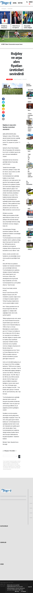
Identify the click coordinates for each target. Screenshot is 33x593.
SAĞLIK (3, 538)
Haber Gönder (18, 507)
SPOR (2, 537)
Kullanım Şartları (19, 503)
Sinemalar (3, 557)
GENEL (15, 3)
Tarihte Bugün (4, 555)
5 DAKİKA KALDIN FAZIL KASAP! (30, 202)
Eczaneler (3, 551)
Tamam (23, 591)
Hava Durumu (4, 546)
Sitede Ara (3, 567)
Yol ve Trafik (4, 548)
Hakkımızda (4, 503)
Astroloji (3, 575)
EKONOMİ (10, 8)
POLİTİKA (3, 535)
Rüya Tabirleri (4, 573)
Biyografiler (4, 571)
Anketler (3, 569)
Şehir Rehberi (4, 560)
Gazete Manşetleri (5, 562)
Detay (17, 591)
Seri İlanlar (3, 558)
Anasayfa (4, 8)
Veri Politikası (4, 507)
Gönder (19, 456)
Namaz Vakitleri (5, 549)
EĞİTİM (20, 3)
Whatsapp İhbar (19, 505)
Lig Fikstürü (4, 553)
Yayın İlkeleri (4, 505)
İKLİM (2, 540)
